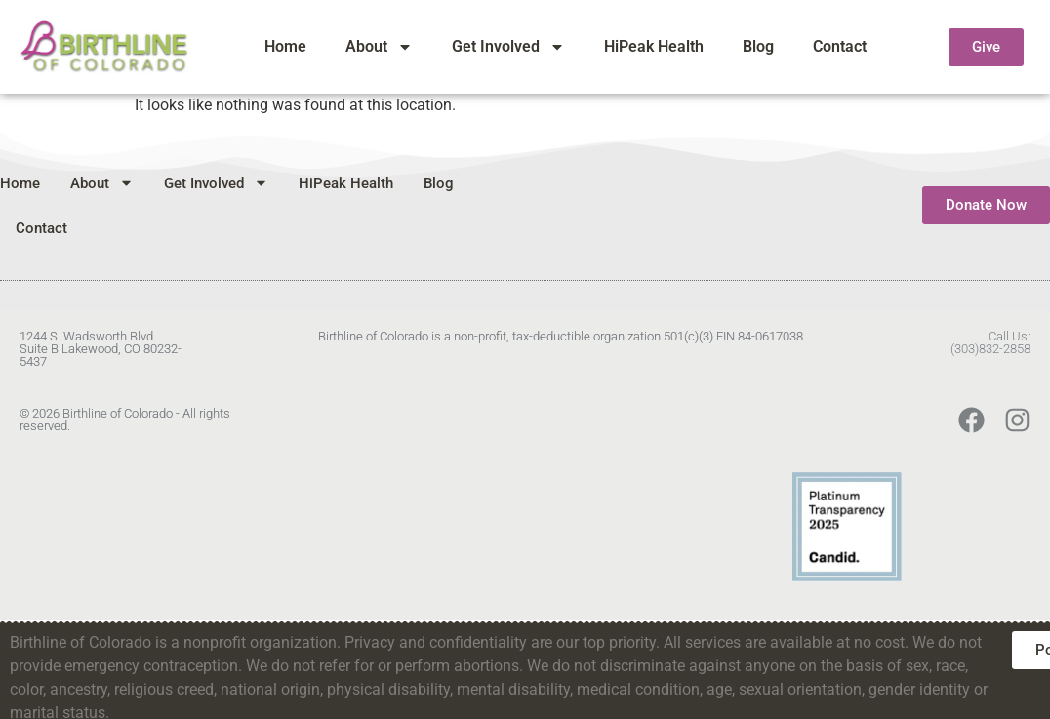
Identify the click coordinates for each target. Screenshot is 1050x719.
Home (285, 46)
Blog (758, 46)
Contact (840, 46)
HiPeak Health (654, 46)
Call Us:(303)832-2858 (990, 342)
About (379, 46)
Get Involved (508, 46)
